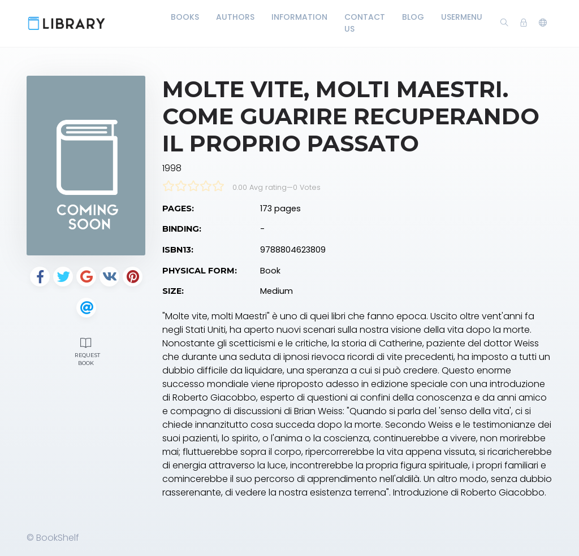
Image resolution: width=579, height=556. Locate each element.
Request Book (87, 350)
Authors (235, 17)
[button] (542, 23)
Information (299, 17)
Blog (413, 17)
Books (185, 17)
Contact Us (364, 22)
